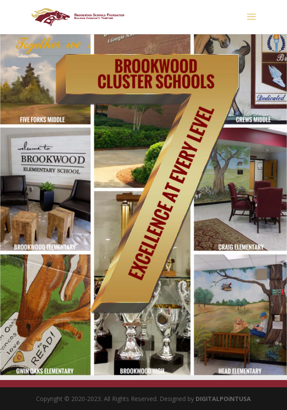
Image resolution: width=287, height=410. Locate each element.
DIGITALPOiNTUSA (223, 399)
